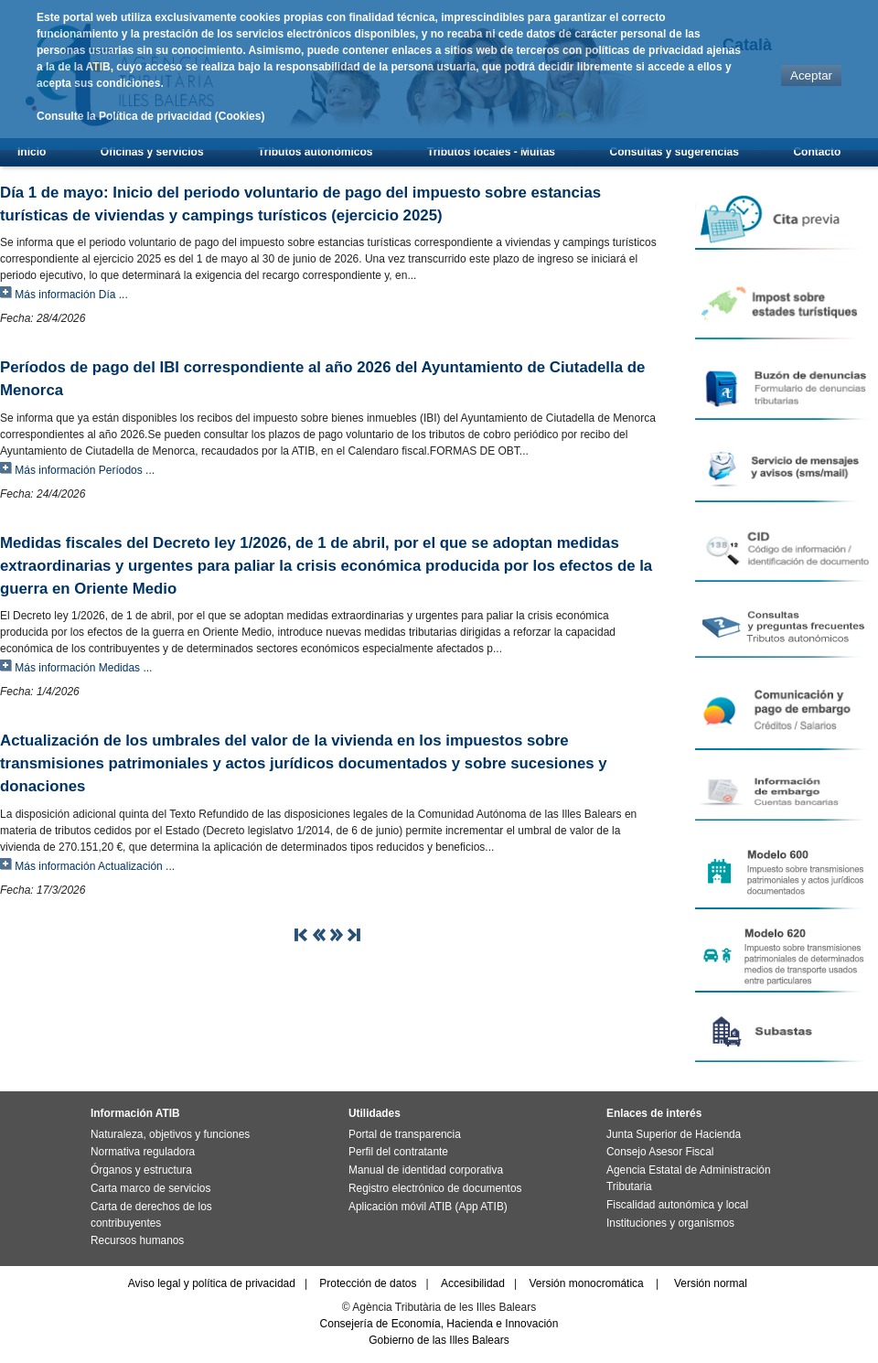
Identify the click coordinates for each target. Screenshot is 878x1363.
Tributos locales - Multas (491, 151)
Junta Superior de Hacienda (673, 1134)
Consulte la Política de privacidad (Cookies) (150, 116)
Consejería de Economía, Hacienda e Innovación (439, 1323)
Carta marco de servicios (150, 1188)
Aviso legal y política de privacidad (211, 1283)
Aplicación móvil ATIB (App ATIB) (428, 1206)
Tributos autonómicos (315, 151)
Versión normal (710, 1283)
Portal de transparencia (404, 1134)
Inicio (31, 151)
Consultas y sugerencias (674, 151)
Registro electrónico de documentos (434, 1188)
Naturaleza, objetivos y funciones (170, 1134)
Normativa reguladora (143, 1151)
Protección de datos (367, 1283)
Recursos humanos (137, 1240)
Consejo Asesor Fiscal (659, 1151)
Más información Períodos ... (85, 470)
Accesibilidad (473, 1283)
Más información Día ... (71, 294)
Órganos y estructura (141, 1170)
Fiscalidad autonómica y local (677, 1204)
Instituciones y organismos (670, 1223)
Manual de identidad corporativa (425, 1170)
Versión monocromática (586, 1283)
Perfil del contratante (398, 1151)
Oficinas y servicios (152, 151)
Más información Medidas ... (83, 667)
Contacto (817, 151)
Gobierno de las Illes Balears (439, 1340)
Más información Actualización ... (95, 866)
